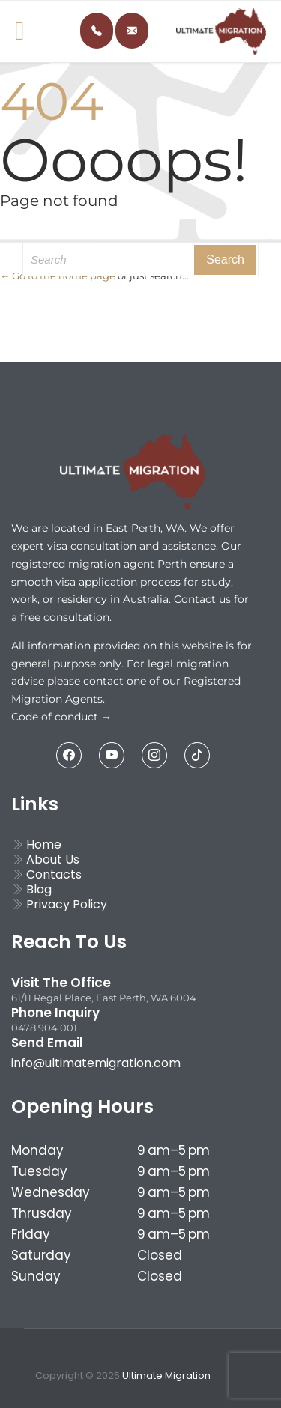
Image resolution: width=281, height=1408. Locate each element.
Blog (31, 889)
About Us (45, 859)
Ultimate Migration (166, 1375)
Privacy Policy (59, 904)
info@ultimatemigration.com (96, 1063)
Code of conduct (56, 716)
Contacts (46, 874)
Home (36, 844)
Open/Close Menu (15, 32)
